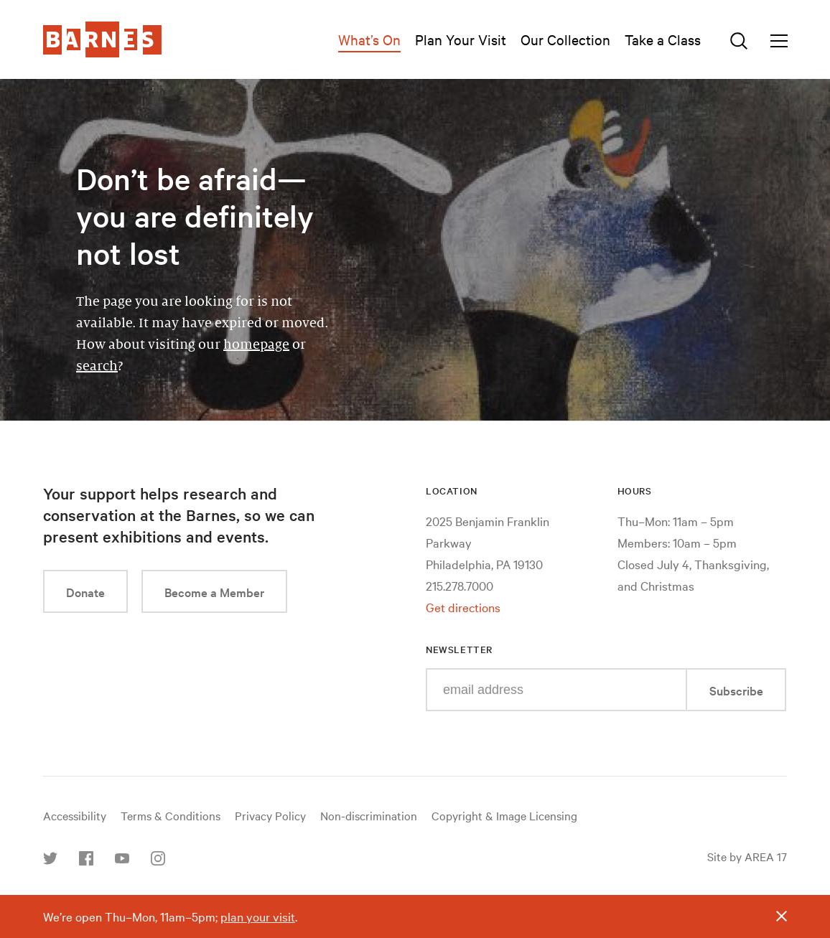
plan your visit (257, 916)
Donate (85, 591)
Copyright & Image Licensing (504, 815)
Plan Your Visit (460, 39)
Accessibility (74, 815)
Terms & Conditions (170, 815)
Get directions (463, 607)
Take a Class (663, 39)
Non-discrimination (368, 815)
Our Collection (565, 39)
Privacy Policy (270, 815)
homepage (256, 344)
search (97, 366)
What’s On (369, 39)
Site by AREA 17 (747, 856)
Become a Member (214, 591)
